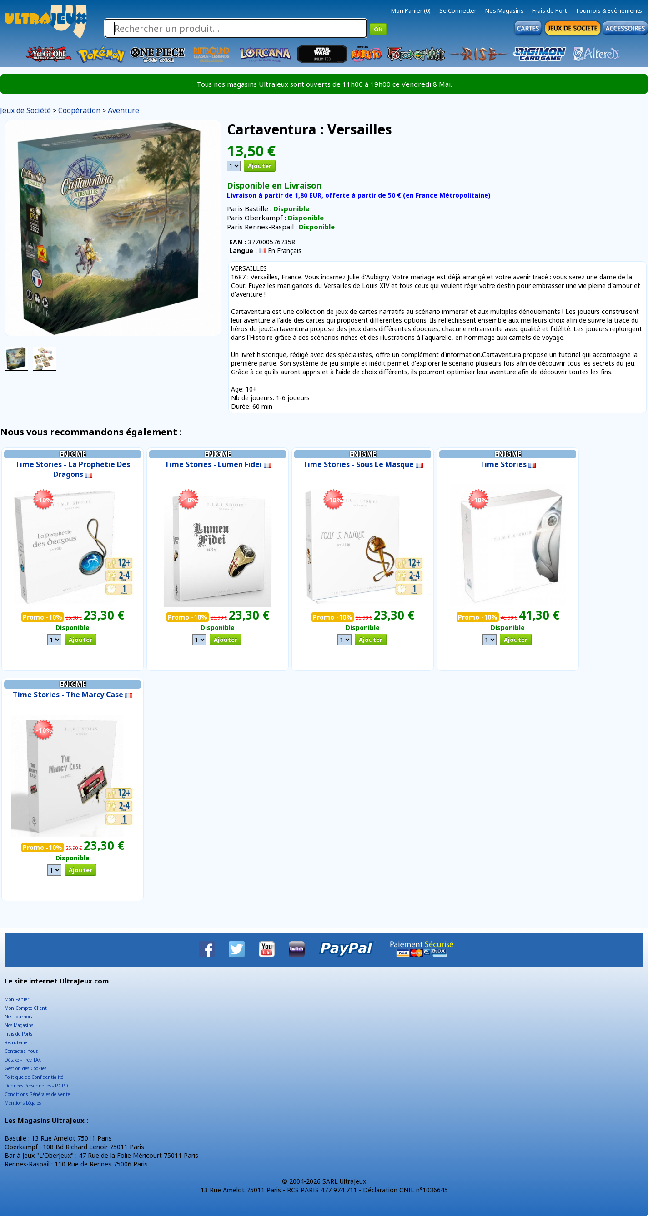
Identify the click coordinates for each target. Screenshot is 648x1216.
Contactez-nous (21, 1051)
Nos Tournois (18, 1016)
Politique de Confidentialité (34, 1077)
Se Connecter (458, 10)
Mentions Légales (23, 1103)
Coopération (79, 110)
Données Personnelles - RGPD (36, 1085)
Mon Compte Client (26, 1008)
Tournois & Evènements (608, 10)
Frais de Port (549, 10)
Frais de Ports (18, 1034)
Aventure (123, 110)
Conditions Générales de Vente (37, 1094)
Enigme (72, 454)
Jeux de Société (25, 110)
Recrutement (18, 1042)
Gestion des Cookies (25, 1068)
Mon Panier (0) (411, 10)
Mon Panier (17, 999)
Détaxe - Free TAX (23, 1060)
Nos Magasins (504, 10)
